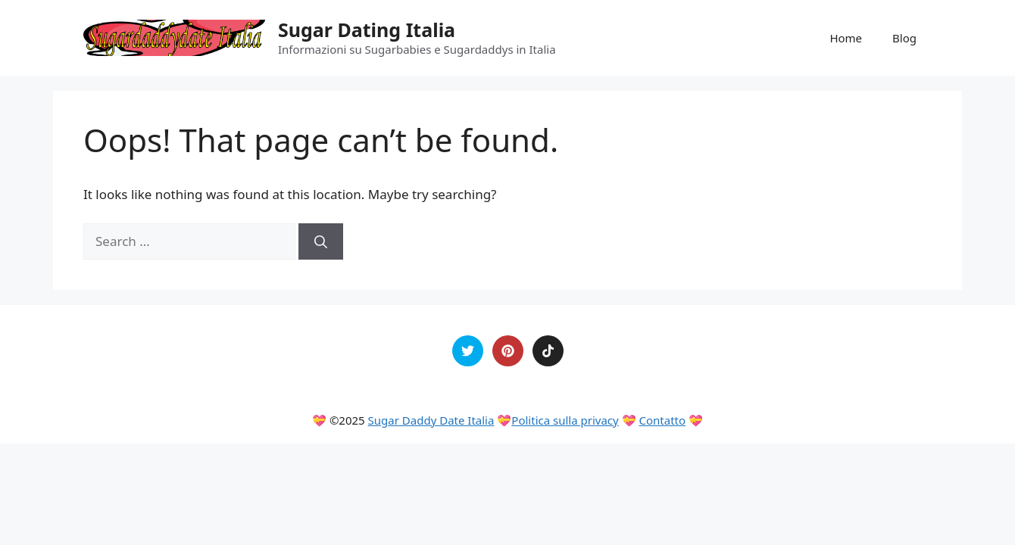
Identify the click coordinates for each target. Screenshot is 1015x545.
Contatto (662, 420)
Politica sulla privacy (564, 420)
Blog (904, 37)
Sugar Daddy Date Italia (431, 420)
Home (845, 37)
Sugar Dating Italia (366, 29)
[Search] (320, 241)
